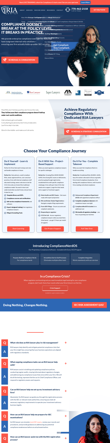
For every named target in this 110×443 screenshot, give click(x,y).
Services (29, 10)
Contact (60, 10)
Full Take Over (87, 227)
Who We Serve (39, 10)
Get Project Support (53, 227)
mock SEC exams (36, 423)
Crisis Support (55, 289)
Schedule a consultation (19, 60)
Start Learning (18, 227)
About (21, 10)
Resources (51, 10)
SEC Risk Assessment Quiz (86, 305)
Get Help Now (99, 10)
